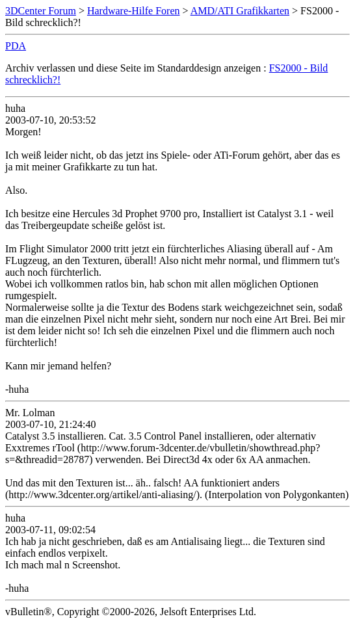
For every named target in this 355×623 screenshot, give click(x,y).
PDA (15, 45)
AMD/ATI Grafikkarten (240, 10)
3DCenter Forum (40, 10)
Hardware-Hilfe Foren (133, 10)
